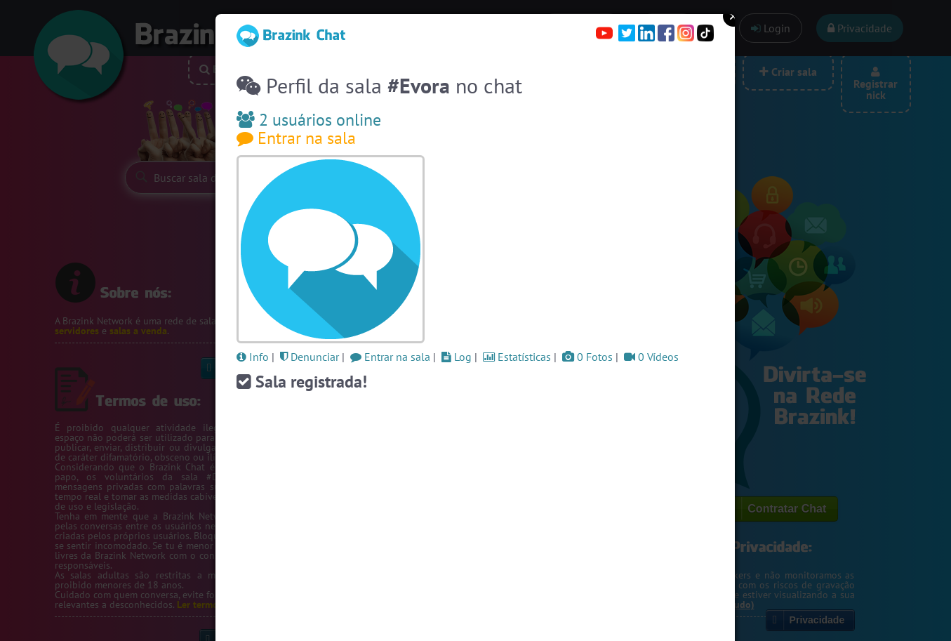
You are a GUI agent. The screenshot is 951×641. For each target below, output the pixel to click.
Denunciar (309, 357)
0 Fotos (587, 357)
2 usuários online (309, 120)
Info (253, 357)
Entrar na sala (296, 138)
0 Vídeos (651, 357)
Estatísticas (517, 357)
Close (733, 16)
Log (456, 357)
